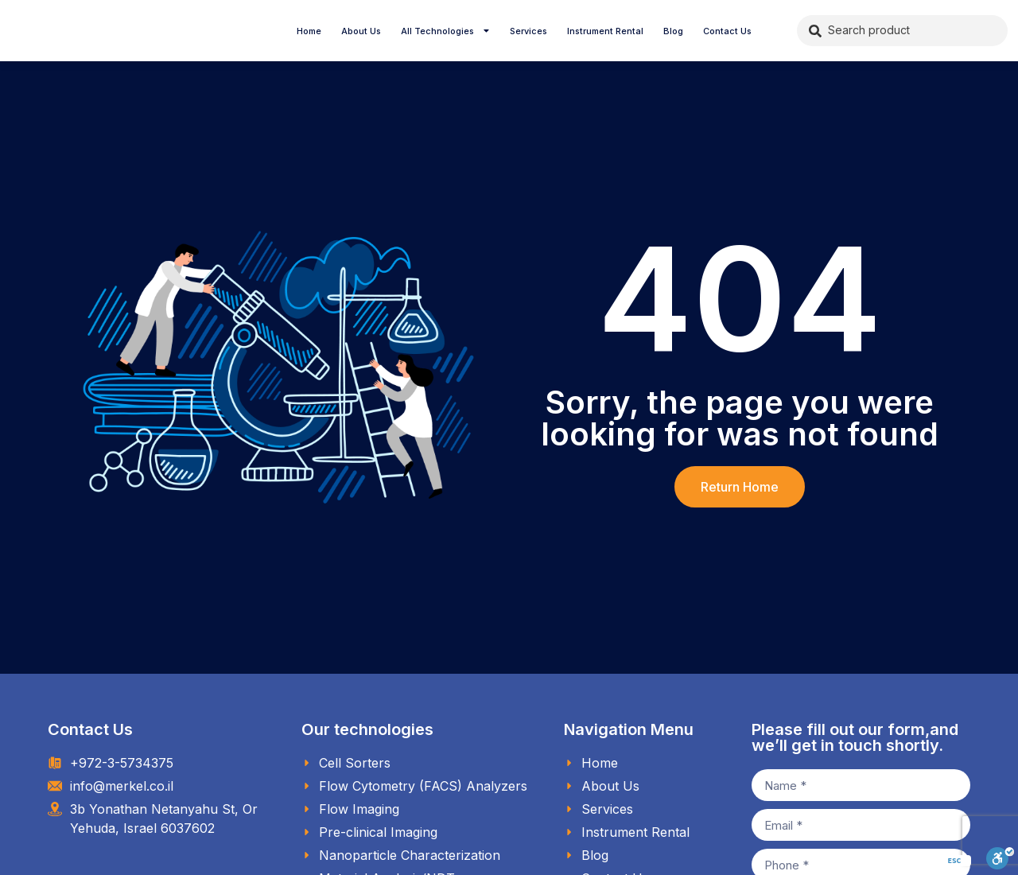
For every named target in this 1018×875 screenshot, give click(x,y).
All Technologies (446, 31)
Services (528, 31)
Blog (673, 31)
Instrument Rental (605, 31)
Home (309, 31)
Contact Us (727, 31)
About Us (361, 31)
